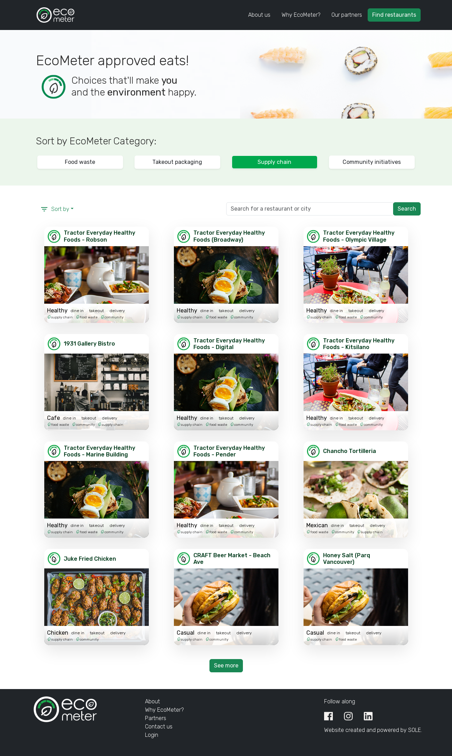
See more (226, 665)
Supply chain (274, 162)
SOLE (414, 730)
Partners (155, 718)
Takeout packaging (177, 162)
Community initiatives (372, 162)
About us (259, 15)
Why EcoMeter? (301, 15)
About (152, 701)
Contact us (159, 726)
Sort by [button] (54, 209)
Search (407, 208)
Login (151, 735)
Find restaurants (394, 15)
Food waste (80, 162)
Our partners (346, 15)
